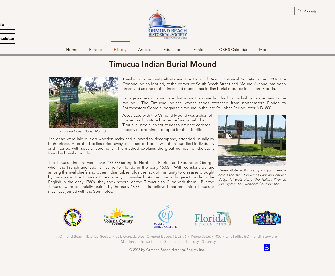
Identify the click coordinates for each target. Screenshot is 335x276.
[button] (172, 47)
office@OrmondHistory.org (256, 236)
